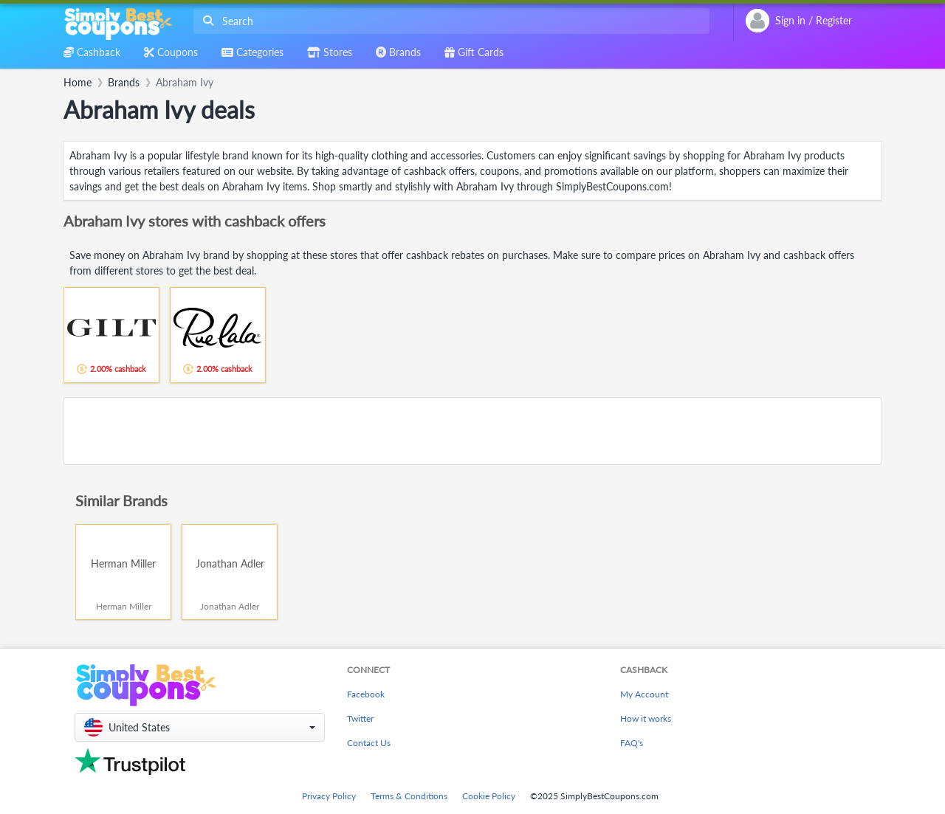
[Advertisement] (472, 431)
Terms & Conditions (409, 795)
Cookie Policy (488, 795)
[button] (200, 727)
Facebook (366, 694)
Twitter (360, 718)
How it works (645, 718)
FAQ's (631, 742)
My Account (644, 694)
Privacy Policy (329, 795)
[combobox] (448, 21)
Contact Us (369, 742)
